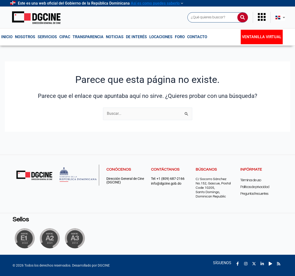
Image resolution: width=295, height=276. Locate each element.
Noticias (114, 37)
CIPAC (64, 37)
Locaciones (160, 37)
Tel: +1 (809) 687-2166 (168, 179)
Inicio (7, 37)
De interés (136, 37)
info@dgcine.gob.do (166, 183)
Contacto (197, 37)
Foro (180, 37)
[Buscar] (242, 17)
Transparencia (88, 37)
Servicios (47, 37)
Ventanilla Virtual (261, 37)
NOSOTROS (25, 37)
